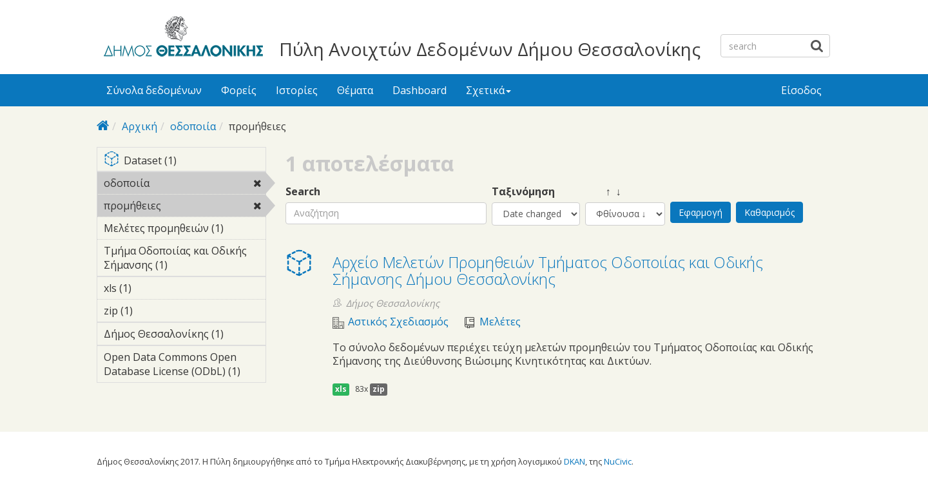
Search (302, 191)
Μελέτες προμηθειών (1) (185, 230)
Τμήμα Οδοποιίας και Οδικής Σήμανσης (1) (185, 260)
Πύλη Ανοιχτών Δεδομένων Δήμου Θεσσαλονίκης (490, 49)
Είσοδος (801, 90)
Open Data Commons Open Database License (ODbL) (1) (185, 366)
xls (341, 388)
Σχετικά (488, 90)
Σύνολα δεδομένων (154, 90)
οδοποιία (193, 126)
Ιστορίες (297, 90)
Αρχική (139, 126)
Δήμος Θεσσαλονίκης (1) (185, 336)
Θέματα (355, 90)
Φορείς (238, 90)
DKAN (574, 461)
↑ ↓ (603, 191)
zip (378, 388)
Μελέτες (500, 322)
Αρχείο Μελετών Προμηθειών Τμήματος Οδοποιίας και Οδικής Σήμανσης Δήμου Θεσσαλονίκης (548, 270)
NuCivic (618, 461)
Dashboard (419, 90)
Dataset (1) (185, 161)
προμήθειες (185, 207)
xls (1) (151, 288)
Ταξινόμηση (523, 191)
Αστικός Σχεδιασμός (398, 322)
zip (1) (153, 311)
